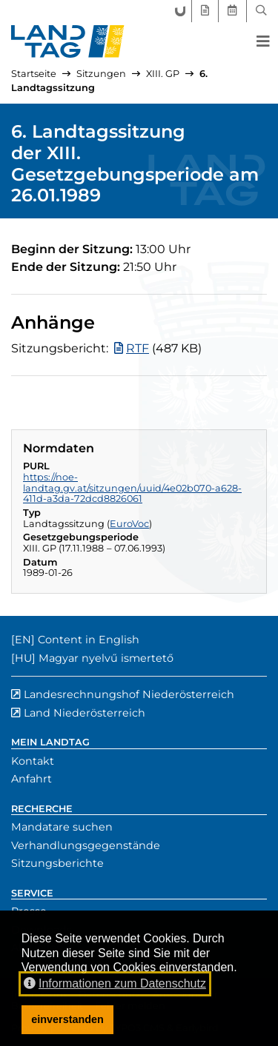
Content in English (88, 639)
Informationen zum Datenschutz (115, 983)
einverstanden (67, 1019)
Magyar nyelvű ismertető (106, 658)
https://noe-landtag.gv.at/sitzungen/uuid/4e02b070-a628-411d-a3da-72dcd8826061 (132, 488)
